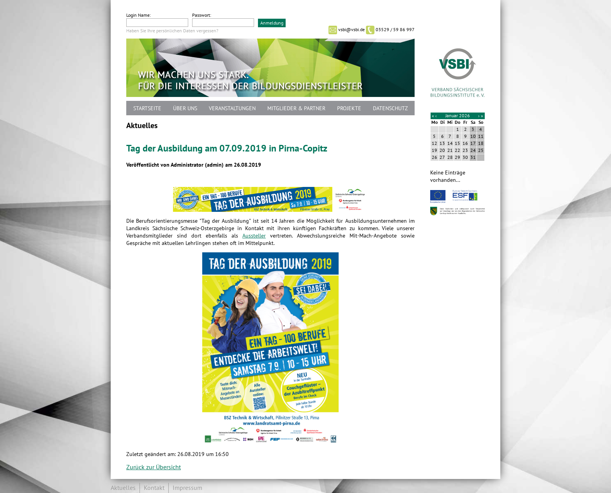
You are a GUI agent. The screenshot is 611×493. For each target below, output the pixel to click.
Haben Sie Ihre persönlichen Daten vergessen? (172, 30)
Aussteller (254, 235)
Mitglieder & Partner (296, 108)
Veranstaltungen (232, 108)
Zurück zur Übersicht (153, 467)
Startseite (147, 108)
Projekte (349, 108)
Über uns (185, 108)
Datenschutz (390, 108)
